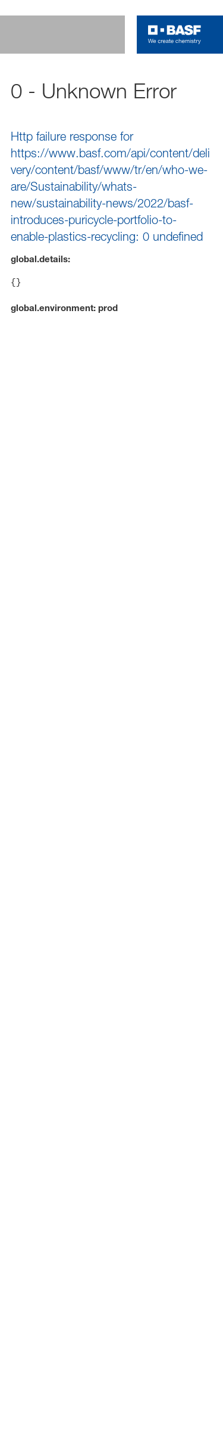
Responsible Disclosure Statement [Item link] (82, 1102)
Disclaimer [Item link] (44, 1055)
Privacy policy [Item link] (98, 1071)
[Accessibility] (208, 108)
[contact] (208, 74)
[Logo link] (174, 34)
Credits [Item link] (39, 1071)
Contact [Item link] (174, 1102)
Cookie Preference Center (126, 1055)
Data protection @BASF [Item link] (65, 1087)
